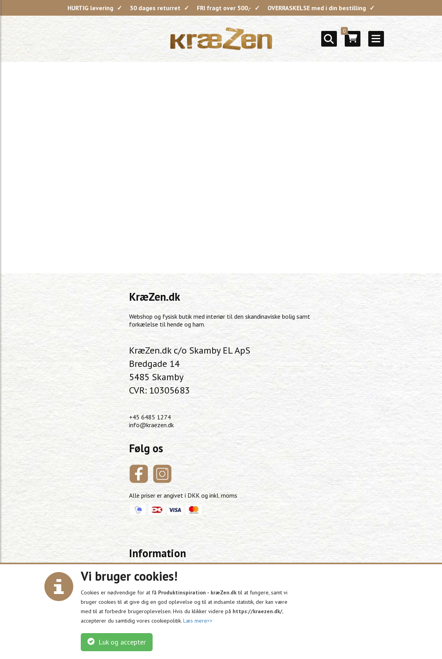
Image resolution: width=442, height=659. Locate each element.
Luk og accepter (116, 641)
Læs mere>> (198, 620)
